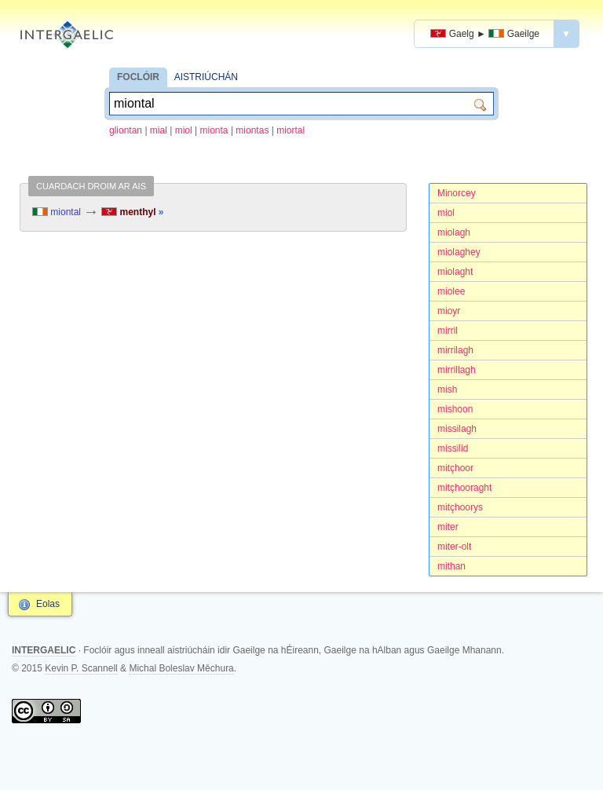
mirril (447, 330)
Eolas (48, 603)
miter (448, 526)
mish (447, 389)
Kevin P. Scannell (81, 668)
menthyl (132, 212)
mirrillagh (456, 369)
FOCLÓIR (138, 76)
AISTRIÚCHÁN (206, 76)
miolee (451, 291)
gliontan (125, 130)
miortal (290, 130)
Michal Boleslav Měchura (181, 668)
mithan (451, 566)
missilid (452, 448)
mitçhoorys (460, 507)
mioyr (448, 310)
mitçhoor (455, 468)
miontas (252, 130)
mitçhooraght (464, 487)
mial (158, 130)
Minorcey (456, 193)
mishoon (455, 409)
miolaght (455, 271)
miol (183, 130)
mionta (214, 130)
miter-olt (454, 546)
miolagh (453, 232)
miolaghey (459, 252)
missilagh (457, 428)
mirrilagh (455, 350)
